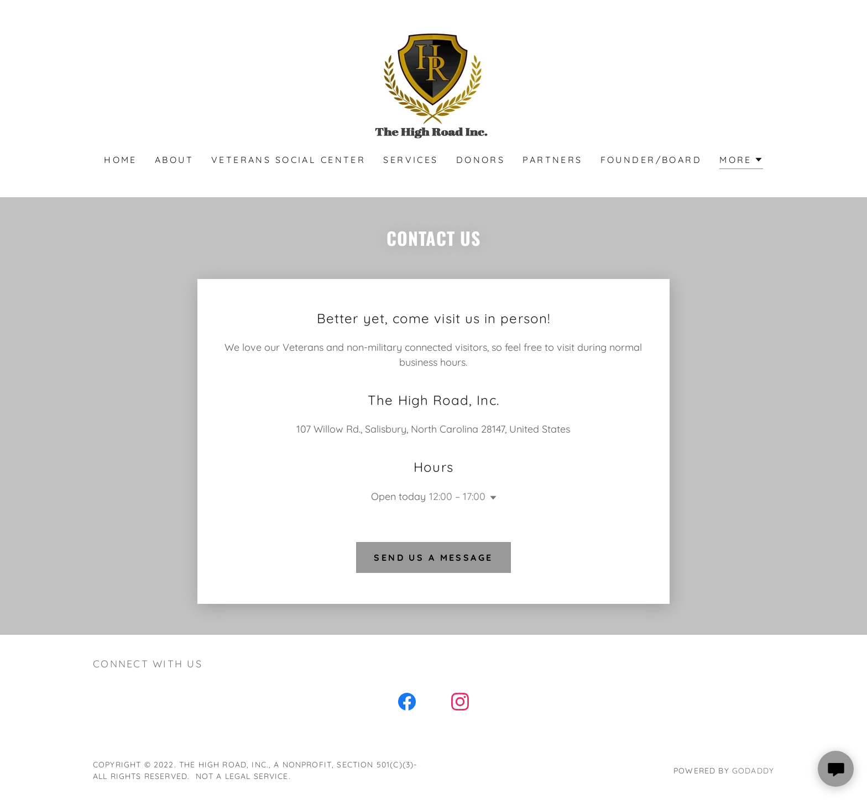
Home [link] (120, 159)
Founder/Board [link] (651, 159)
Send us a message (433, 557)
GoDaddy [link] (753, 771)
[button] (741, 161)
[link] (433, 84)
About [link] (174, 159)
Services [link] (410, 159)
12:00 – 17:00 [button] (457, 496)
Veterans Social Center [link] (288, 159)
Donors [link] (480, 159)
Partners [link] (552, 159)
